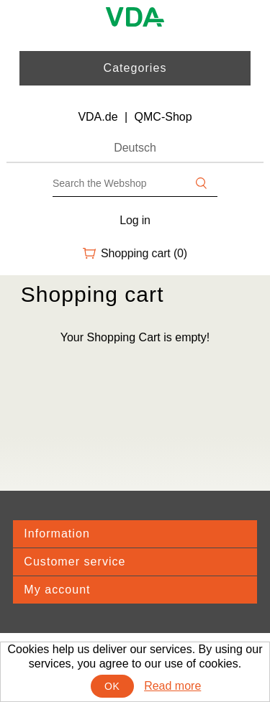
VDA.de (97, 117)
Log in (135, 220)
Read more (172, 686)
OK (112, 686)
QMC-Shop (163, 117)
